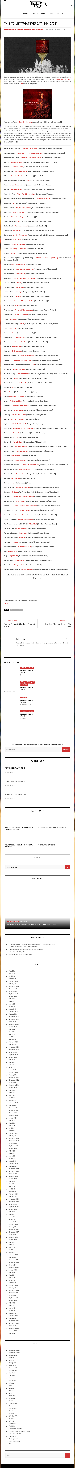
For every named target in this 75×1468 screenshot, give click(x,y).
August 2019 (13, 1179)
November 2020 (14, 1141)
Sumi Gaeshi (15, 456)
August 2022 (13, 1088)
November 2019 (14, 1171)
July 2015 (12, 1303)
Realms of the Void (24, 547)
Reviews (11, 1414)
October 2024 (13, 1022)
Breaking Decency (25, 122)
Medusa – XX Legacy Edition (24, 301)
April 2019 (12, 1189)
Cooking (11, 1361)
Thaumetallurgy (17, 231)
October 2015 (13, 1296)
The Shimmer (15, 479)
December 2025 (14, 986)
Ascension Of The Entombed (23, 429)
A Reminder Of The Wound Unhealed (29, 153)
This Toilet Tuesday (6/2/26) (46, 845)
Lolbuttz (11, 1383)
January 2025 (13, 1014)
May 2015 (12, 1308)
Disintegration (17, 351)
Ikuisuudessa (16, 347)
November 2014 (14, 1324)
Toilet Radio (12, 1437)
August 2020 (13, 1149)
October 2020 (13, 1144)
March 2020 (12, 1161)
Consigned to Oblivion (29, 149)
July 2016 (12, 1273)
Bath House (23, 533)
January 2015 (13, 1318)
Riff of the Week (14, 1416)
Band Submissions (14, 1350)
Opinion (11, 1401)
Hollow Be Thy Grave (20, 342)
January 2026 (13, 984)
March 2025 (12, 1009)
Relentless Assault (21, 226)
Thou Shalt (33, 524)
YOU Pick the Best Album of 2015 (15, 768)
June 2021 (12, 1123)
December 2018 (14, 1199)
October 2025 (13, 992)
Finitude (15, 492)
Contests (10, 921)
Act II (16, 438)
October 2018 (13, 1204)
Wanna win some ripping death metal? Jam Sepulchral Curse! (31, 925)
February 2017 (13, 1255)
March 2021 (12, 1131)
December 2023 (14, 1047)
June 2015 (12, 1306)
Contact (61, 14)
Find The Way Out (17, 176)
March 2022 (12, 1100)
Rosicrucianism (16, 190)
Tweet (6, 603)
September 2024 (14, 1025)
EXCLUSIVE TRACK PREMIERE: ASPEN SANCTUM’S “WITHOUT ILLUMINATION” (32, 944)
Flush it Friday (13, 1371)
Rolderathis (50, 30)
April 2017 (12, 1250)
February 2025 (13, 1012)
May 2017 (12, 1247)
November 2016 (14, 1263)
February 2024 (13, 1042)
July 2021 (12, 1121)
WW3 (16, 379)
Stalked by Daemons (23, 488)
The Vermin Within (19, 370)
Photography (13, 1404)
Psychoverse (12, 552)
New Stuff (12, 30)
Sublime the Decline (19, 415)
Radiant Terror (21, 474)
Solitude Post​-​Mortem (25, 520)
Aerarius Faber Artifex (26, 470)
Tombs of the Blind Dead (22, 360)
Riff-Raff (11, 1421)
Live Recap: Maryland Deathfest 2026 (20, 955)
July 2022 (12, 1090)
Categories (24, 14)
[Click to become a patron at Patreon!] (37, 590)
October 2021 (13, 1113)
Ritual (19, 283)
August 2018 (13, 1210)
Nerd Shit (11, 1388)
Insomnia (21, 538)
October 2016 (13, 1265)
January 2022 (13, 1106)
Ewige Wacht (13, 556)
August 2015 (13, 1301)
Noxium (17, 306)
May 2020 (12, 1156)
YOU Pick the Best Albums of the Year (16, 795)
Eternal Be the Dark (18, 420)
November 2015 (14, 1293)
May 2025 (12, 1004)
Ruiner (11, 392)
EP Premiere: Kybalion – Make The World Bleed (52, 828)
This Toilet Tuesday (38, 30)
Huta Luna (12, 329)
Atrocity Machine (19, 213)
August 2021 (13, 1118)
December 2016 (14, 1260)
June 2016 (12, 1275)
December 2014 (14, 1321)
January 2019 (13, 1197)
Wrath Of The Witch (19, 244)
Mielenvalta (23, 383)
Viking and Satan (19, 565)
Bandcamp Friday (14, 1353)
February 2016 (13, 1285)
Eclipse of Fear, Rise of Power (31, 158)
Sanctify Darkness (21, 447)
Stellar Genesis (21, 529)
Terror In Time (17, 442)
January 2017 (13, 1258)
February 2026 (13, 981)
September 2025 (14, 994)
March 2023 (12, 1070)
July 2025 (12, 999)
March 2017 (12, 1253)
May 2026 (12, 974)
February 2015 (13, 1316)
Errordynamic (20, 502)
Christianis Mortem (17, 163)
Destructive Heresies (26, 356)
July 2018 (12, 1212)
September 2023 (14, 1055)
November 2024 (14, 1019)
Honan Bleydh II (27, 570)
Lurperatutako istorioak (18, 185)
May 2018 (12, 1217)
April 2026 (12, 976)
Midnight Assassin (22, 451)
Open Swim (27, 30)
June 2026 (12, 971)
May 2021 (12, 1126)
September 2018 (14, 1207)
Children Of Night (23, 374)
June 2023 (12, 1063)
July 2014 (12, 1334)
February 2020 (13, 1164)
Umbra (14, 333)
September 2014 (14, 1329)
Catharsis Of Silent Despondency (46, 258)
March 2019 (12, 1192)
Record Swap (13, 1409)
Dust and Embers (19, 561)
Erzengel (19, 292)
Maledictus (21, 274)
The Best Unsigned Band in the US (19, 1431)
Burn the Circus (24, 511)
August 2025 (13, 997)
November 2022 (14, 1080)
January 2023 (13, 1075)
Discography (12, 1366)
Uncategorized (13, 1439)
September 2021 (14, 1116)
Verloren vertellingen (43, 199)
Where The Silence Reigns (26, 194)
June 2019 (12, 1184)
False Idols (20, 288)
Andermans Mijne (16, 401)
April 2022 (12, 1098)
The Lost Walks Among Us (24, 310)
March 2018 (12, 1222)
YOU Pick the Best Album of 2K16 (15, 782)
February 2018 (13, 1225)
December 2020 (14, 1139)
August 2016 (13, 1270)
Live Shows (12, 1381)
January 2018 (13, 1227)
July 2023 (12, 1060)
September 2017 (14, 1237)
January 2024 (13, 1045)
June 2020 (12, 1154)
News (10, 1393)
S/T (14, 204)
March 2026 (12, 979)
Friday (13, 254)
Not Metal (20, 30)
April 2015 (12, 1311)
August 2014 (13, 1331)
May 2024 (12, 1035)
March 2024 (12, 1040)
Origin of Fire (18, 411)
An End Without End (20, 235)
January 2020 (13, 1166)
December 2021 (14, 1108)
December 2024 (14, 1017)
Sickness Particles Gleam (30, 465)
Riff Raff (11, 1419)
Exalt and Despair (20, 461)
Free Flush (12, 1373)
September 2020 (14, 1146)
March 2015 (12, 1313)
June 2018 (12, 1215)
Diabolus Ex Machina (20, 315)
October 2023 (13, 1052)
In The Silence (19, 338)
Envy (22, 324)
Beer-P (13, 483)
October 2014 (13, 1326)
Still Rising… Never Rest (18, 249)
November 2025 (14, 989)
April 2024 (12, 1037)
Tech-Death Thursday (15, 1429)
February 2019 (13, 1194)
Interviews (12, 1376)
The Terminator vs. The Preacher (24, 279)
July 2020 (12, 1151)
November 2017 (14, 1232)
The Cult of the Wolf (19, 424)
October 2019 (13, 1174)
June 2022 (12, 1093)
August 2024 (13, 1027)
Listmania (12, 1378)
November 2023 (14, 1050)
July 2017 (12, 1242)
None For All (16, 240)
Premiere (12, 1406)
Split (27, 181)
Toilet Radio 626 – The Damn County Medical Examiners (26, 949)
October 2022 (13, 1083)
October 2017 (13, 1235)
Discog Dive (12, 1363)
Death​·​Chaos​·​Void (21, 172)
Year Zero (17, 297)
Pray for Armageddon (23, 208)
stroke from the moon (63, 80)
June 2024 (12, 1032)
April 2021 (12, 1128)
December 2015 (14, 1291)
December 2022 (14, 1078)
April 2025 (12, 1007)
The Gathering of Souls (21, 406)
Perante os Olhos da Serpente (23, 497)
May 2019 (12, 1187)
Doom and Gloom (14, 1368)
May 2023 (12, 1065)
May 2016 (12, 1278)
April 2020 (12, 1159)
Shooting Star (18, 167)
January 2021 (13, 1136)
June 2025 (12, 1002)
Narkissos (13, 320)
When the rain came (18, 265)
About (51, 14)
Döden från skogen (18, 217)
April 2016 (12, 1280)
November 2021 (14, 1111)
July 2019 (12, 1182)
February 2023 (13, 1073)
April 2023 (12, 1068)
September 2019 (14, 1177)
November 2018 (14, 1202)
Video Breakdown (14, 1442)
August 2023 (13, 1057)
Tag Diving (12, 1426)
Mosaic (15, 542)
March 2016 (12, 1283)
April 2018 (12, 1220)
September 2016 (14, 1268)
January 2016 (13, 1288)
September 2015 (14, 1298)
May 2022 (12, 1095)
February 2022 (13, 1103)
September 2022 (14, 1085)
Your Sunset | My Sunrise (25, 269)
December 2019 (14, 1169)
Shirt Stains (12, 1424)
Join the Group (39, 14)
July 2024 (12, 1030)
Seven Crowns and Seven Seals (26, 506)
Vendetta (16, 433)
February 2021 (13, 1133)
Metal (6, 30)
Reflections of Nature (16, 397)
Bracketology (13, 1355)
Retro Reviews (13, 1411)
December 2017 (14, 1230)
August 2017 (13, 1240)
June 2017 (12, 1245)
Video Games (13, 1444)
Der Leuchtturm (20, 515)
